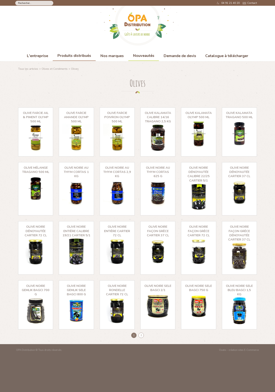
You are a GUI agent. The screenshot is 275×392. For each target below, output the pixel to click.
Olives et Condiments (55, 69)
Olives (75, 69)
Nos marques (112, 55)
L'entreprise (37, 55)
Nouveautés (143, 55)
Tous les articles (28, 69)
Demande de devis (179, 55)
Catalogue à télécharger (226, 55)
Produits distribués (74, 55)
